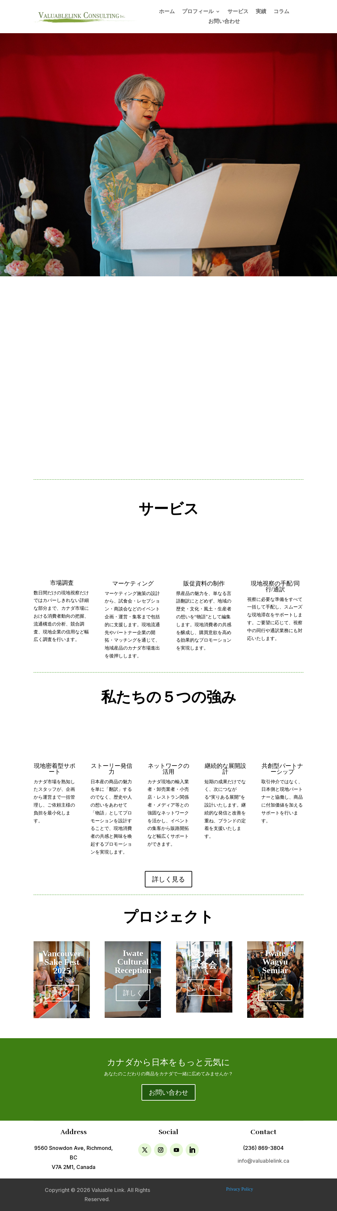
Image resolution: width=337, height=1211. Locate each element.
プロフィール (198, 11)
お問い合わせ (224, 21)
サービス (237, 11)
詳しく (62, 993)
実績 (261, 11)
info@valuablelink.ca (263, 1160)
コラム (281, 11)
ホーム (167, 11)
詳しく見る (168, 879)
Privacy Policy (239, 1189)
